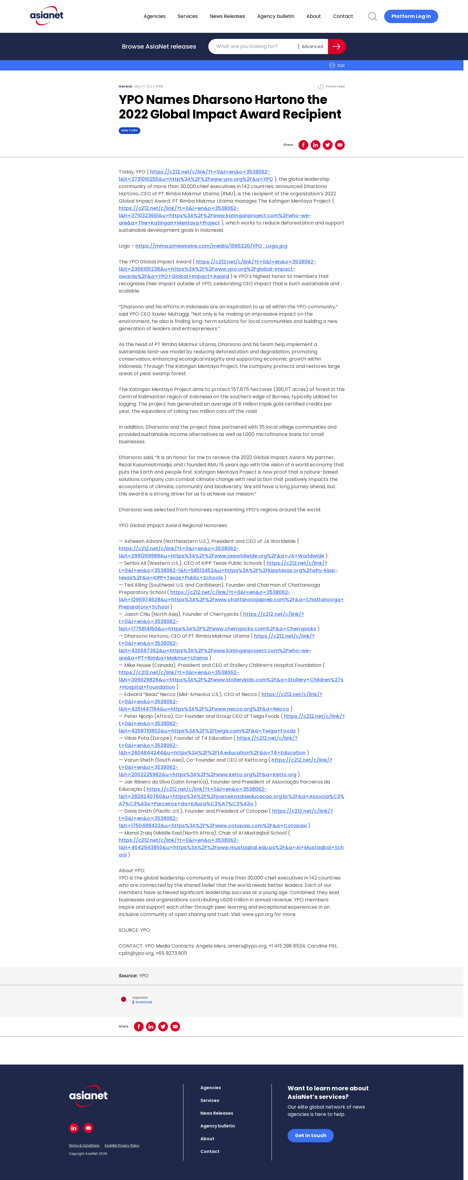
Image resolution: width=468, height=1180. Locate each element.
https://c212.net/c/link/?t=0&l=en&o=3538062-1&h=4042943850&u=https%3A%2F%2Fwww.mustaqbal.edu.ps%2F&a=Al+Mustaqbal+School (231, 847)
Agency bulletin (291, 16)
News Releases (243, 16)
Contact (359, 16)
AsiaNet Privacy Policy (121, 1145)
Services (203, 16)
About (329, 16)
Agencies (170, 16)
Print (337, 65)
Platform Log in (411, 16)
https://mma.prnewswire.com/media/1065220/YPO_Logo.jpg (211, 245)
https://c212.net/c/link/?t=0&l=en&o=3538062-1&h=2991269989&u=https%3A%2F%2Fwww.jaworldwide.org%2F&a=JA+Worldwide (221, 552)
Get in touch (310, 1135)
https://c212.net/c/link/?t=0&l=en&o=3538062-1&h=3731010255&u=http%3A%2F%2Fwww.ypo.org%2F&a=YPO (196, 175)
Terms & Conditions (84, 1145)
